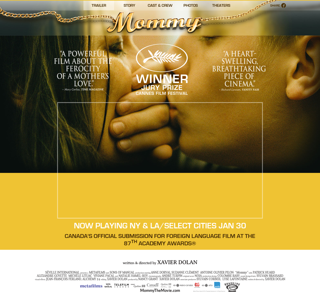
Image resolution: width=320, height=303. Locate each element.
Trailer (99, 6)
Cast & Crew (160, 6)
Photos (190, 6)
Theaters (221, 6)
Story (129, 6)
